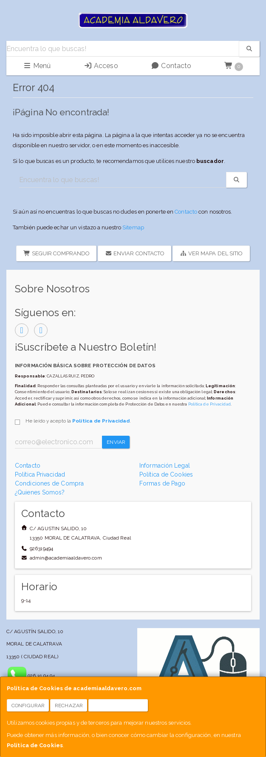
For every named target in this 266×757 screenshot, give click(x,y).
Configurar (28, 705)
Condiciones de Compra (49, 483)
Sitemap (133, 227)
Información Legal (164, 465)
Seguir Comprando (56, 253)
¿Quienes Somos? (40, 492)
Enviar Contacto (134, 253)
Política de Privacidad (209, 404)
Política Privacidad (40, 474)
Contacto (171, 66)
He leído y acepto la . (78, 421)
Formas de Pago (162, 483)
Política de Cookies (35, 745)
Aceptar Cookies (118, 705)
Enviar (116, 442)
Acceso (101, 66)
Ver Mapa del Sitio (211, 253)
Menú (37, 66)
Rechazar (69, 705)
